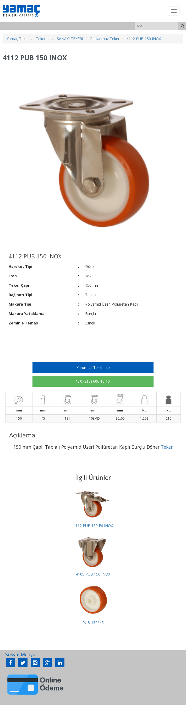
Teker (167, 447)
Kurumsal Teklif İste (93, 367)
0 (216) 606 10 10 (93, 381)
